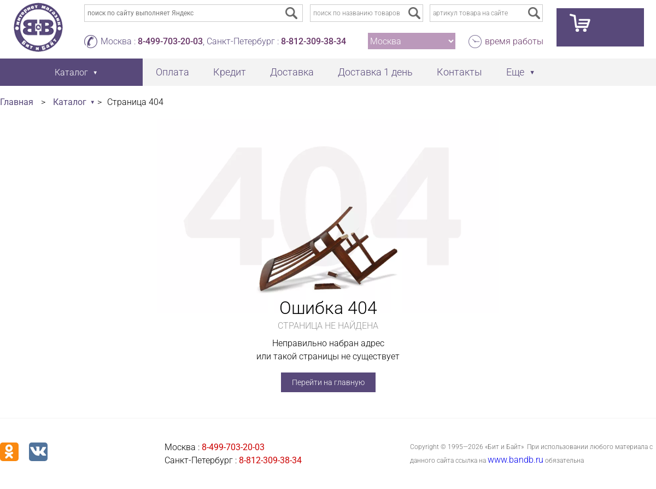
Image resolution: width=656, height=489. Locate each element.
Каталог (69, 102)
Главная (16, 102)
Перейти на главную (328, 382)
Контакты (459, 72)
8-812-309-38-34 (313, 41)
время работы (514, 41)
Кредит (229, 72)
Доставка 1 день (375, 72)
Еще (515, 72)
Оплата (172, 72)
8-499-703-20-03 (170, 41)
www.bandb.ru (515, 460)
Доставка (292, 72)
